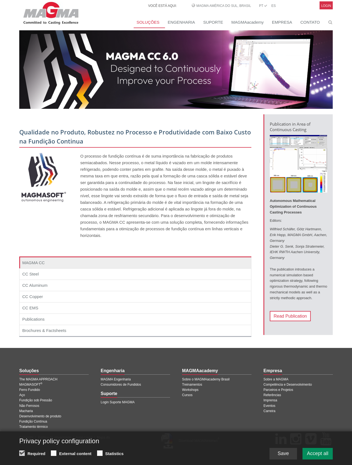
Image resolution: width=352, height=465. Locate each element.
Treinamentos (192, 384)
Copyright (26, 437)
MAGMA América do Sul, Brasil (223, 6)
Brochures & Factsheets (44, 330)
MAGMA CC (33, 262)
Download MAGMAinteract (199, 441)
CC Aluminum (35, 285)
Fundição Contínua (33, 421)
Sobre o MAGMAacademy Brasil (206, 379)
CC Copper (32, 296)
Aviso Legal (83, 437)
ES (273, 6)
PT (263, 6)
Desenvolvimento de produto (40, 416)
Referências (272, 395)
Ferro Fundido (29, 390)
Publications (33, 319)
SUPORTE (213, 22)
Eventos (269, 406)
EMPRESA (282, 22)
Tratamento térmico (33, 427)
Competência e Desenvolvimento (287, 384)
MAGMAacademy (247, 22)
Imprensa (270, 400)
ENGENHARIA (181, 22)
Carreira (269, 411)
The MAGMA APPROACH (38, 379)
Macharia (26, 411)
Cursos (187, 395)
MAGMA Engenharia (116, 379)
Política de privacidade (54, 437)
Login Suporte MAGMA (117, 402)
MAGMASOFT (30, 384)
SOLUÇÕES (147, 22)
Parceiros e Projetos (278, 390)
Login (326, 5)
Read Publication (290, 316)
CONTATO (310, 22)
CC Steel (30, 274)
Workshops (190, 390)
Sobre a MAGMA (275, 379)
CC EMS (30, 308)
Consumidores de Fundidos (121, 384)
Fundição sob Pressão (35, 400)
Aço (22, 395)
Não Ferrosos (29, 406)
